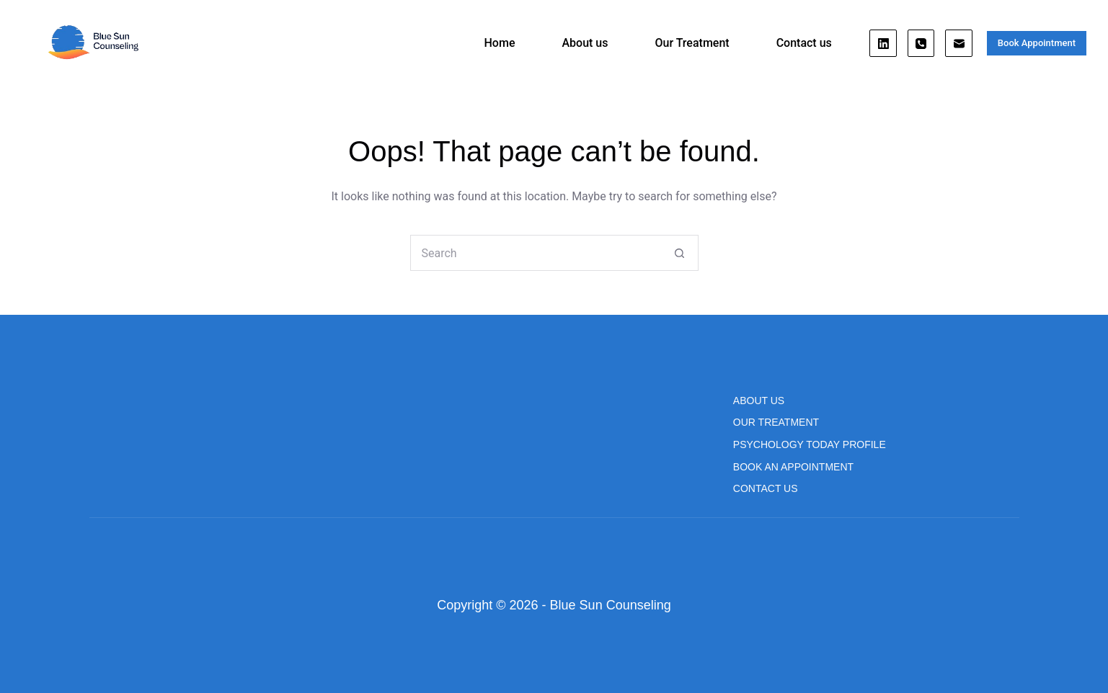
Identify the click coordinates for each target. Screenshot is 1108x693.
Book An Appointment (793, 467)
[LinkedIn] (883, 43)
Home (499, 43)
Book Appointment (1037, 42)
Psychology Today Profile (809, 444)
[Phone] (921, 43)
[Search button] (680, 253)
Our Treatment (692, 43)
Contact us (804, 43)
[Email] (958, 43)
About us (585, 43)
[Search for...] (536, 253)
